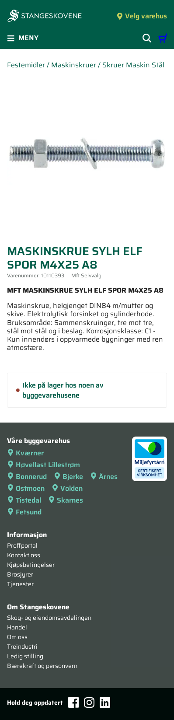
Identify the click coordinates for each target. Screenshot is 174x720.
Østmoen (26, 488)
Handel (17, 627)
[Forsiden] (44, 17)
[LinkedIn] (105, 702)
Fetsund (24, 512)
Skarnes (65, 500)
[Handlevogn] (162, 38)
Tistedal (24, 500)
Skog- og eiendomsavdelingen (49, 617)
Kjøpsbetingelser (31, 565)
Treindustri (22, 646)
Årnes (104, 476)
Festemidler (26, 64)
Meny (22, 37)
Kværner (25, 453)
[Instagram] (89, 702)
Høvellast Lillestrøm (43, 465)
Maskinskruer (73, 64)
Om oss (17, 637)
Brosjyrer (20, 574)
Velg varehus (141, 15)
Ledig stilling (25, 656)
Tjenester (20, 584)
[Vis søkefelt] (147, 38)
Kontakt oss (23, 555)
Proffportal (22, 545)
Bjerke (68, 476)
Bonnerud (27, 476)
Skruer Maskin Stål (133, 64)
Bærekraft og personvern (42, 666)
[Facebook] (73, 702)
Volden (67, 488)
